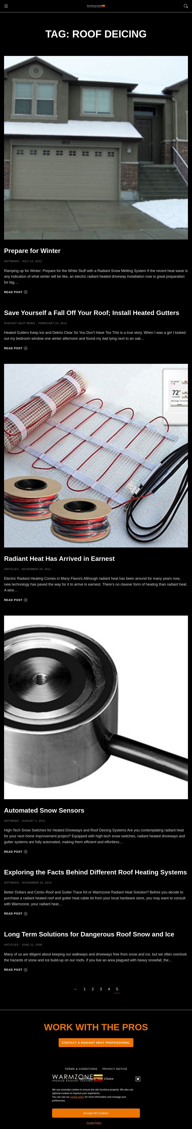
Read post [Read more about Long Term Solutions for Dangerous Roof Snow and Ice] (15, 996)
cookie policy (77, 1097)
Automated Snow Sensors (54, 818)
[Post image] (96, 148)
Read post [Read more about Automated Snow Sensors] (15, 860)
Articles (11, 577)
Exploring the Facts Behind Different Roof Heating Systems (85, 885)
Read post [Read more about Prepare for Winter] (15, 292)
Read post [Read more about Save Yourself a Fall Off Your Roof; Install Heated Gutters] (15, 357)
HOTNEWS (11, 261)
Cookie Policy (94, 1123)
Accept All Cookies (96, 1113)
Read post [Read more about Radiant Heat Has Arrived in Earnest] (15, 609)
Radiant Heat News (19, 332)
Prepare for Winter (39, 250)
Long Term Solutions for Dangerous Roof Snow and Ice (95, 956)
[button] (138, 1079)
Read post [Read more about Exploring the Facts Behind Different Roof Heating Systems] (15, 931)
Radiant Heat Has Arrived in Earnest (73, 566)
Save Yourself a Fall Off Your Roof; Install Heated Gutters (83, 317)
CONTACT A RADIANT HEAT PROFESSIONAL (96, 1069)
